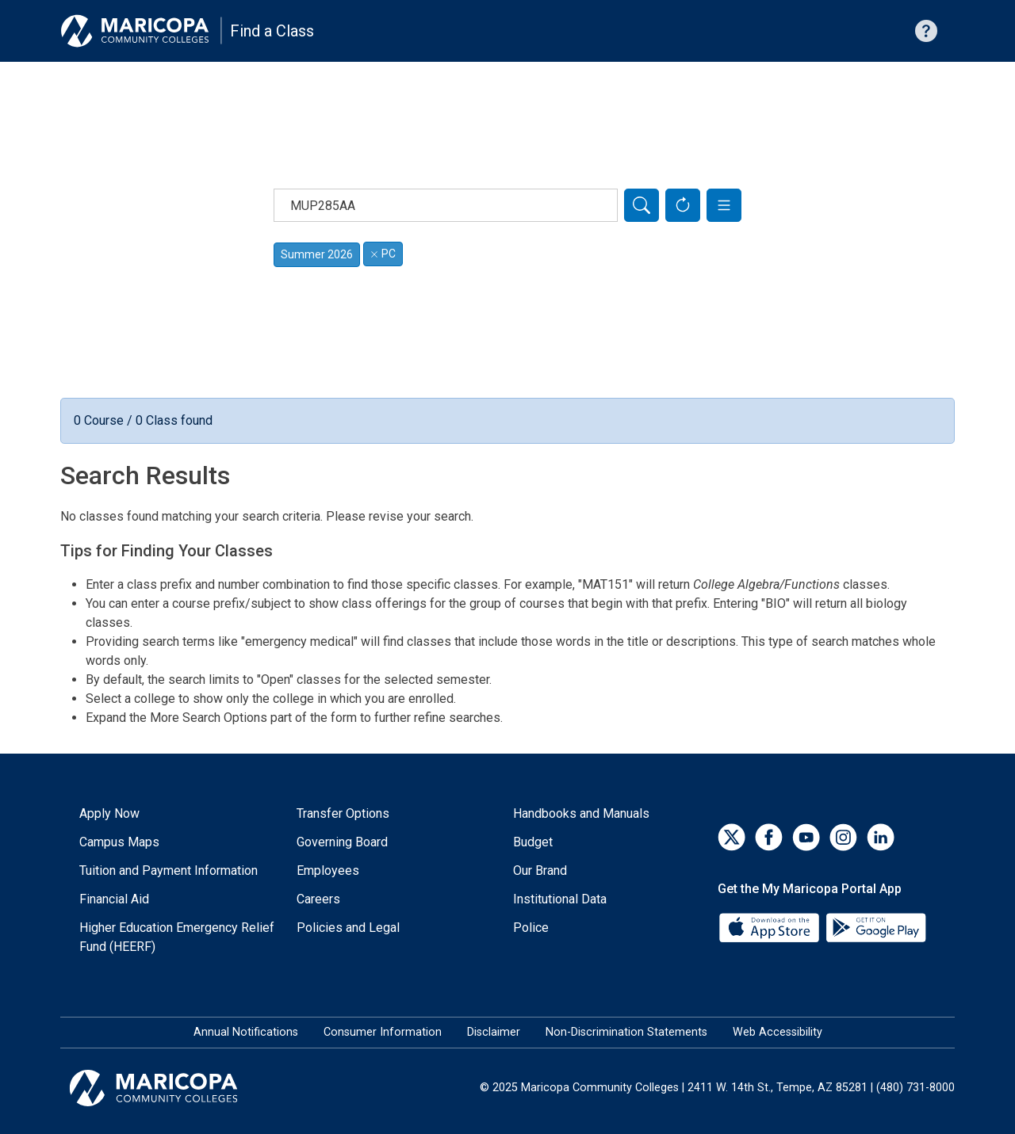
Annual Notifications (245, 1032)
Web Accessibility (777, 1032)
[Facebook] (769, 837)
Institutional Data (560, 899)
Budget (533, 842)
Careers (318, 899)
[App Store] (771, 926)
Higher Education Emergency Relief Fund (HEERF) (176, 937)
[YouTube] (806, 837)
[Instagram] (843, 837)
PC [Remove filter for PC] (383, 253)
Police (531, 927)
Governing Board (342, 842)
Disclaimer (493, 1032)
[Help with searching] (926, 31)
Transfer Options (343, 813)
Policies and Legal (348, 927)
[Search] (641, 205)
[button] (724, 205)
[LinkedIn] (880, 837)
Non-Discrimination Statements (626, 1032)
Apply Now (109, 813)
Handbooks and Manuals (581, 813)
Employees (328, 870)
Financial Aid (114, 899)
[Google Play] (875, 926)
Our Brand (540, 870)
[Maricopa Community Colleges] (173, 1088)
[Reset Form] (682, 205)
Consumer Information (383, 1032)
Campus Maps (119, 842)
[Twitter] (731, 837)
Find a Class (272, 30)
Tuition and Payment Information (168, 870)
